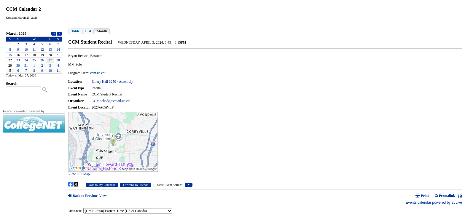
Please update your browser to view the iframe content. (34, 52)
